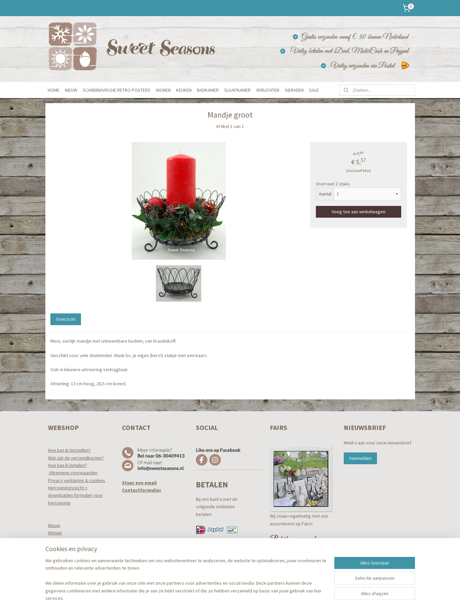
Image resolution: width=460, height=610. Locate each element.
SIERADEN (294, 90)
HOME (53, 90)
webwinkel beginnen (241, 597)
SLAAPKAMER (237, 90)
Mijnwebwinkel (290, 597)
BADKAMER (208, 90)
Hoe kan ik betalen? (67, 465)
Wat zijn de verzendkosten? (76, 458)
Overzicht (65, 319)
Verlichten (58, 563)
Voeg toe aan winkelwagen (358, 212)
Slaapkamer (60, 556)
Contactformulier (141, 490)
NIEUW (71, 90)
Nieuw (54, 525)
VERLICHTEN (267, 90)
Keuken (55, 540)
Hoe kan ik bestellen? (69, 450)
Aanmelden (360, 458)
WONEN (163, 90)
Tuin (52, 570)
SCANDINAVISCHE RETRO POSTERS (117, 90)
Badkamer (58, 548)
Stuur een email (139, 483)
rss (221, 597)
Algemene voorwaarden (72, 473)
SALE (314, 90)
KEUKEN (184, 90)
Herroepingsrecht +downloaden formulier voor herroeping (75, 495)
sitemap (209, 597)
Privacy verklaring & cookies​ (76, 480)
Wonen (55, 533)
